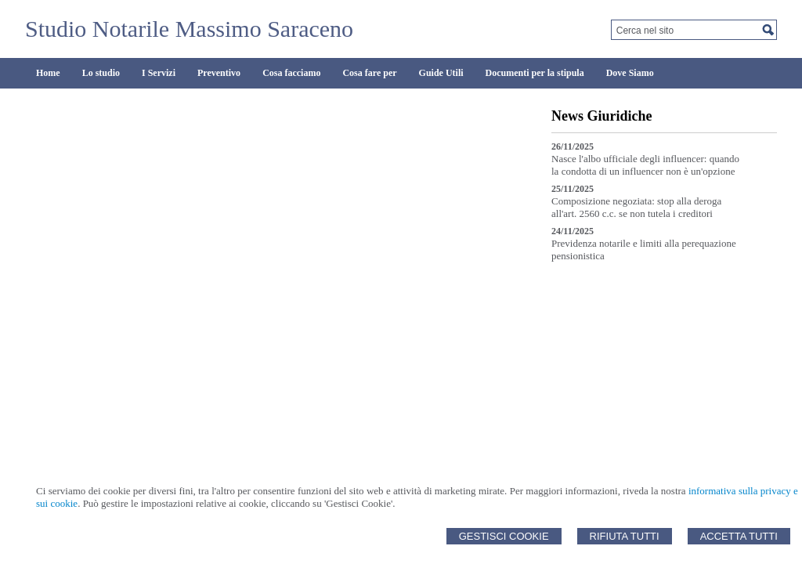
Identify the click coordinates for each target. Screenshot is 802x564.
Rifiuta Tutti (624, 536)
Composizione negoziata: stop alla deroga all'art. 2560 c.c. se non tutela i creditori (636, 207)
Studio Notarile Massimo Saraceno (189, 29)
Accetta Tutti (739, 536)
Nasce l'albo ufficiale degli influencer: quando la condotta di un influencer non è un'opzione (645, 165)
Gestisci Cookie (504, 536)
